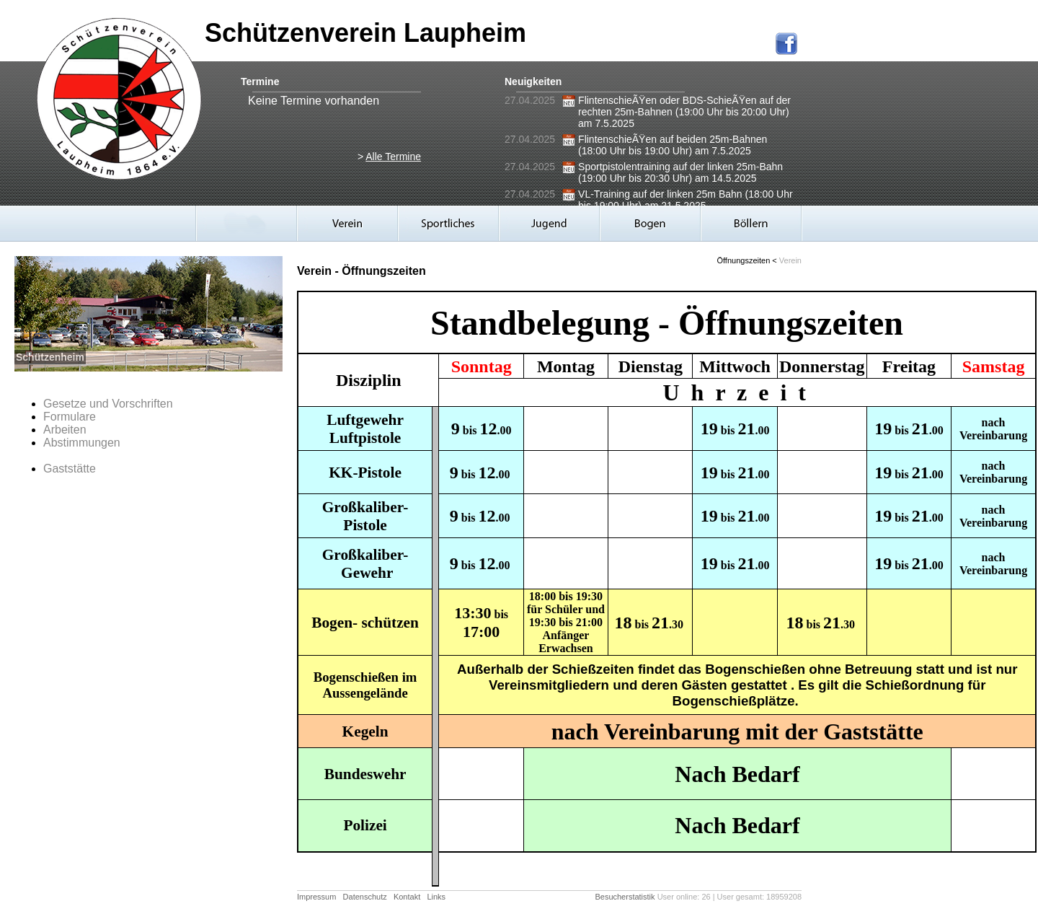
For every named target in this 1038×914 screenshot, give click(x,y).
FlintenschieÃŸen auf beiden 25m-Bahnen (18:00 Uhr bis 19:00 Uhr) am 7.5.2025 (672, 145)
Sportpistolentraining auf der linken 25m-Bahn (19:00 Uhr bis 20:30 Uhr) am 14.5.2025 (680, 172)
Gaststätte (69, 468)
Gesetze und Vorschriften (108, 403)
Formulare (69, 416)
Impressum (316, 896)
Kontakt (407, 896)
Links (436, 896)
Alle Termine (393, 156)
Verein (790, 260)
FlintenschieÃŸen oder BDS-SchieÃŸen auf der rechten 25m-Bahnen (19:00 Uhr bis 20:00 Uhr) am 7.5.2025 (684, 112)
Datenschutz (365, 896)
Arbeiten (64, 429)
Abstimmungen (81, 442)
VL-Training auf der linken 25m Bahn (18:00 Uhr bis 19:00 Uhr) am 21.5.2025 (685, 199)
